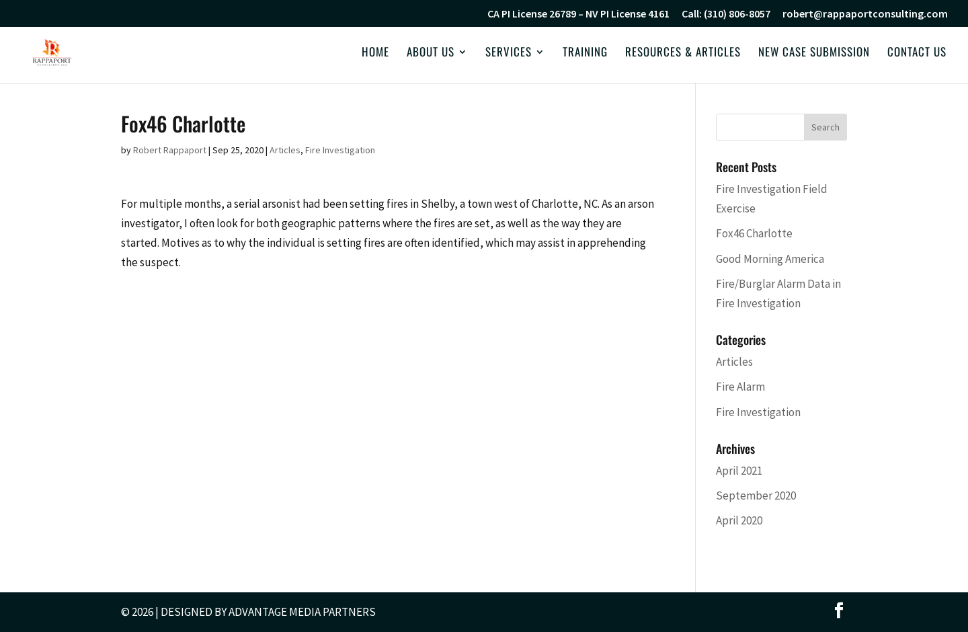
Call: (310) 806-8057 (726, 14)
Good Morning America (770, 258)
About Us (430, 53)
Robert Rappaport (169, 150)
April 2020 (739, 520)
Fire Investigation (340, 150)
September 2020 (756, 495)
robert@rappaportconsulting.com (865, 14)
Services (508, 53)
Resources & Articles (683, 53)
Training (585, 53)
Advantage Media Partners (302, 611)
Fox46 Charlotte (754, 233)
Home (375, 53)
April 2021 (739, 470)
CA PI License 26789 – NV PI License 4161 (578, 14)
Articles (285, 150)
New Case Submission (814, 53)
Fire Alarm (740, 386)
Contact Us (916, 53)
